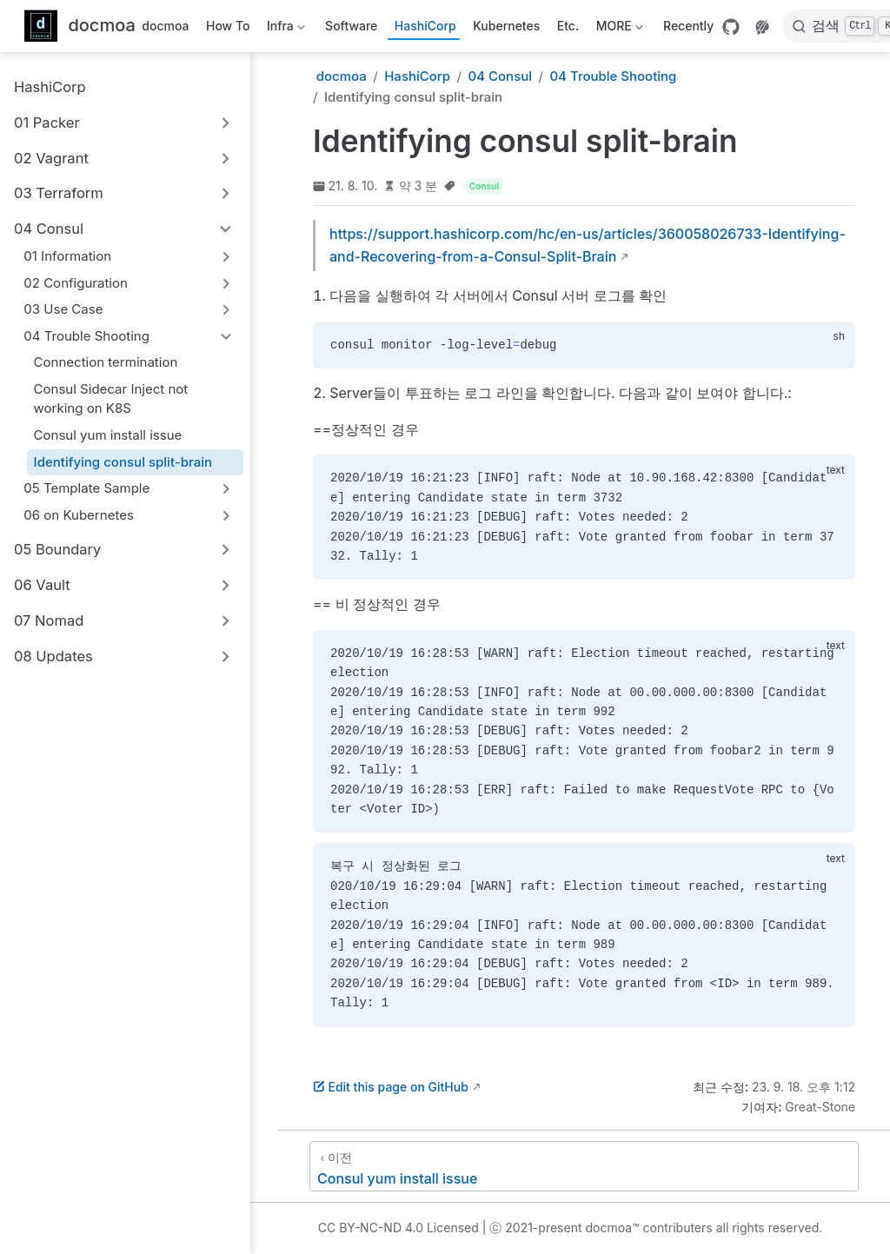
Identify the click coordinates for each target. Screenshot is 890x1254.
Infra (284, 29)
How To (228, 25)
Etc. (568, 25)
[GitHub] (731, 27)
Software (351, 25)
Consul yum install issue (108, 435)
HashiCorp (425, 25)
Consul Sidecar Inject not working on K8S (111, 399)
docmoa (165, 25)
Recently (688, 25)
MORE (617, 29)
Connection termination (106, 362)
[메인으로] (80, 26)
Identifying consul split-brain (123, 462)
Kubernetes (506, 25)
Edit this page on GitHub (390, 1086)
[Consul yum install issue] (584, 1166)
